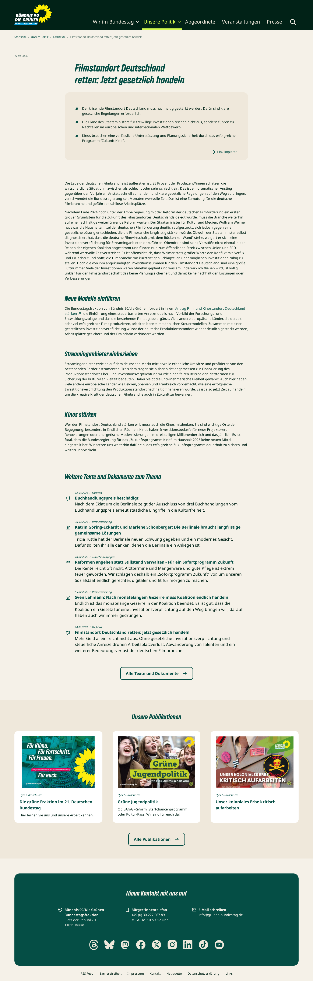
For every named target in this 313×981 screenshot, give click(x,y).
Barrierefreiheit (110, 973)
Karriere (195, 4)
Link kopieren (223, 152)
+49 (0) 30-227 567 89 (148, 914)
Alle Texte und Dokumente (156, 673)
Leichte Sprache (282, 4)
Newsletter (214, 4)
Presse (274, 21)
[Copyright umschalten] (90, 784)
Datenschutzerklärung (203, 973)
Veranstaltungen (241, 21)
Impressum (135, 973)
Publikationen (174, 4)
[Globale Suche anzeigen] (293, 22)
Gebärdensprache (247, 4)
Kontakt (155, 973)
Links (229, 973)
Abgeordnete (200, 21)
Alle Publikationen (156, 839)
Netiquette (174, 973)
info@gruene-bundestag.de (220, 914)
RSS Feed (87, 973)
